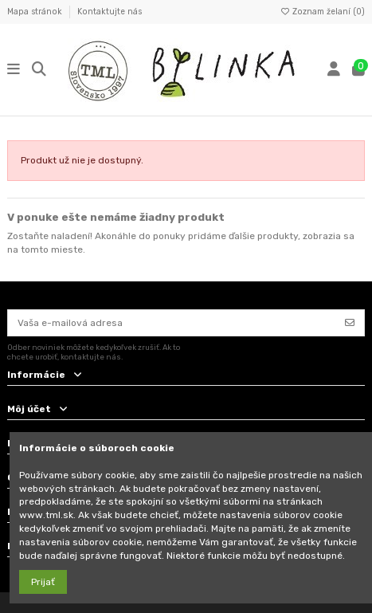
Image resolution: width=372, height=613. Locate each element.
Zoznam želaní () (322, 11)
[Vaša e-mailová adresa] (172, 323)
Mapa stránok (36, 11)
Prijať (43, 581)
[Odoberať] (349, 323)
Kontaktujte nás (109, 11)
